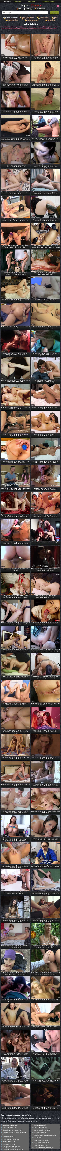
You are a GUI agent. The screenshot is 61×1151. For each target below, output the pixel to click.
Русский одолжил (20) (10, 1127)
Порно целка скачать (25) (41, 1140)
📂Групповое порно (31, 20)
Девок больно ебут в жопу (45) (12, 1130)
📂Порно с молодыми (27, 17)
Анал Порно (17, 1)
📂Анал (54, 19)
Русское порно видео (48, 1)
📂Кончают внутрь (12, 20)
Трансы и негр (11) (9, 1144)
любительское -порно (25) (11, 1139)
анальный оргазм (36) (40, 1127)
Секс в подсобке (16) (39, 1132)
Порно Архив (31, 1)
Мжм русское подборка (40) (11, 1147)
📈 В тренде (28, 9)
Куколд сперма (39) (9, 1141)
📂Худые (55, 17)
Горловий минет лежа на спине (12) (44, 1135)
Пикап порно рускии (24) (41, 1142)
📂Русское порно (43, 17)
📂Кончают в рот (43, 19)
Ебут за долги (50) (8, 1136)
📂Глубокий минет (28, 19)
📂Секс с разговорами (11, 19)
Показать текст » (6, 30)
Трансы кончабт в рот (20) (41, 1130)
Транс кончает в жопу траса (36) (13, 1149)
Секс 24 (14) (37, 1137)
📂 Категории (40, 9)
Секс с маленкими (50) (10, 1125)
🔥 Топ (18, 9)
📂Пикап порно (50, 20)
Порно (30, 5)
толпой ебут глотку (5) (40, 1145)
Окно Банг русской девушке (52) (43, 1147)
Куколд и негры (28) (39, 1125)
